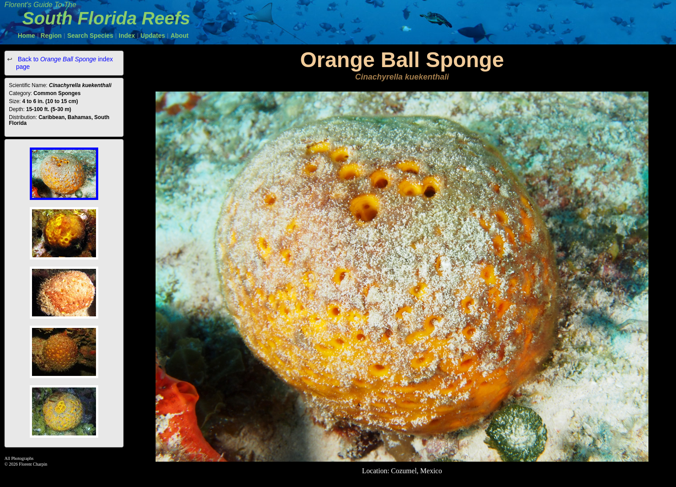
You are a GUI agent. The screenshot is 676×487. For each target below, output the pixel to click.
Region (50, 35)
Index (127, 35)
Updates (152, 35)
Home (26, 35)
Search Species (90, 35)
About (179, 35)
